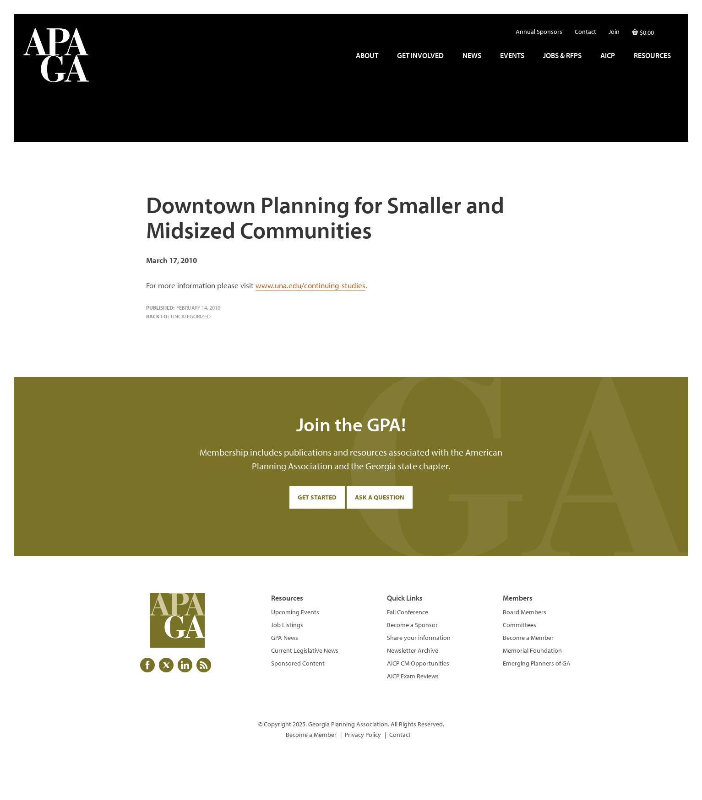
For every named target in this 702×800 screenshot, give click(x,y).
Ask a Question (379, 497)
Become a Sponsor (412, 625)
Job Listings (287, 625)
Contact (400, 734)
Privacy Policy (363, 734)
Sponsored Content (298, 663)
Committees (519, 625)
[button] (670, 29)
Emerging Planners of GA (537, 663)
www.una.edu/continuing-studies (310, 285)
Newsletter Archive (412, 650)
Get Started (317, 497)
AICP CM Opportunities (418, 663)
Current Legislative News (304, 650)
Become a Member (528, 638)
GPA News (284, 638)
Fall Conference (407, 612)
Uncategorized (191, 316)
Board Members (524, 612)
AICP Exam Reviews (413, 676)
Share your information (419, 638)
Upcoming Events (295, 612)
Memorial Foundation (532, 650)
